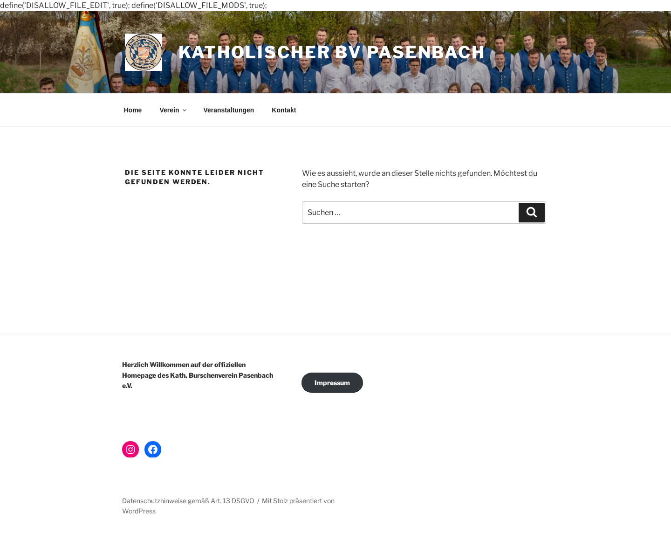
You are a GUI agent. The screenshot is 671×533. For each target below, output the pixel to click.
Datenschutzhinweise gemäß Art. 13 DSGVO (188, 501)
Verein (173, 110)
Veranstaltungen (228, 110)
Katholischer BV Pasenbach (332, 52)
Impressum (332, 383)
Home (133, 110)
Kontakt (284, 110)
